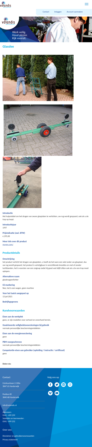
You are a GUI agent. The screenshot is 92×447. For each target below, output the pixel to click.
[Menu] (86, 4)
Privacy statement (10, 439)
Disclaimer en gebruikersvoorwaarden (18, 436)
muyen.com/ (8, 244)
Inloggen (58, 12)
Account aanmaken (75, 12)
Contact (46, 12)
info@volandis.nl (10, 405)
